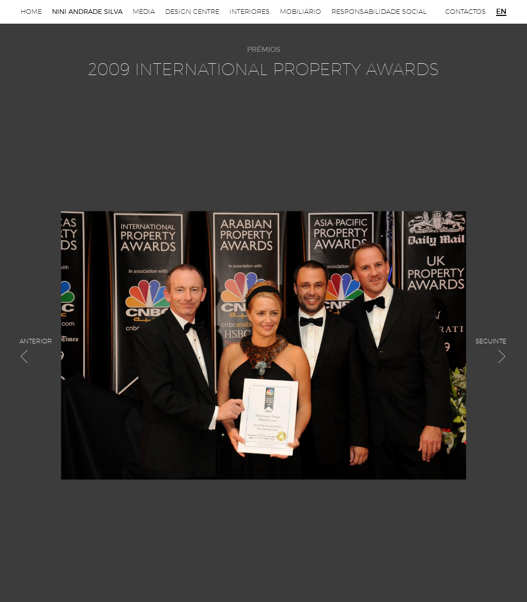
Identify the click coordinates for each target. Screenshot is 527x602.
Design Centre (192, 11)
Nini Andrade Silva (87, 11)
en (501, 12)
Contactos (465, 11)
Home (31, 11)
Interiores (250, 11)
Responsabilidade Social (379, 11)
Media (144, 11)
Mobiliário (300, 11)
